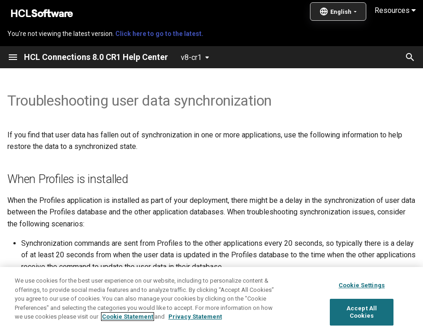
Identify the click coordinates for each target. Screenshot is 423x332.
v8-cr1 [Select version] (191, 57)
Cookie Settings (362, 316)
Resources (395, 10)
